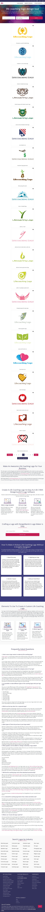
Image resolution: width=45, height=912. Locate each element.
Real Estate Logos (37, 850)
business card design (19, 736)
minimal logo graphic (13, 809)
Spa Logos (36, 861)
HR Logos (25, 848)
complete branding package (16, 793)
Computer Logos (4, 866)
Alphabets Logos (4, 848)
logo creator (5, 656)
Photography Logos (38, 848)
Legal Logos (25, 856)
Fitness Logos (14, 858)
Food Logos (14, 861)
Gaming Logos (15, 864)
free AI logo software (25, 473)
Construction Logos (16, 843)
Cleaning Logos (4, 858)
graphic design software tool (16, 741)
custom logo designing (23, 509)
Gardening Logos (15, 866)
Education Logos (15, 848)
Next (36, 454)
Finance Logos (15, 856)
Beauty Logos (3, 853)
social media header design (18, 789)
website (10, 789)
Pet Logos (36, 845)
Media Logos (25, 864)
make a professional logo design (35, 766)
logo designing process (13, 766)
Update (36, 18)
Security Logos (37, 856)
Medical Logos (26, 866)
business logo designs (21, 713)
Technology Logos (37, 866)
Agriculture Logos (4, 845)
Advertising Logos (4, 843)
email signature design (28, 789)
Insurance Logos (26, 850)
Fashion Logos (15, 853)
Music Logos (36, 843)
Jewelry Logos (26, 853)
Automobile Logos (4, 850)
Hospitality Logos (26, 845)
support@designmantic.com (34, 768)
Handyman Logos (26, 843)
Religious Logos (37, 853)
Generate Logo (22, 534)
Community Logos (4, 861)
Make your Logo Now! (22, 457)
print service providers (30, 711)
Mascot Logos (25, 861)
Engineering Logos (15, 850)
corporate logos (5, 711)
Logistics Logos (26, 858)
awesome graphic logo (16, 774)
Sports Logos (36, 864)
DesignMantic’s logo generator (32, 686)
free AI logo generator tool (14, 478)
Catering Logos (4, 856)
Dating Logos (14, 845)
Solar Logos (36, 858)
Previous (10, 454)
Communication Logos (5, 864)
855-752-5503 (33, 0)
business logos (26, 804)
